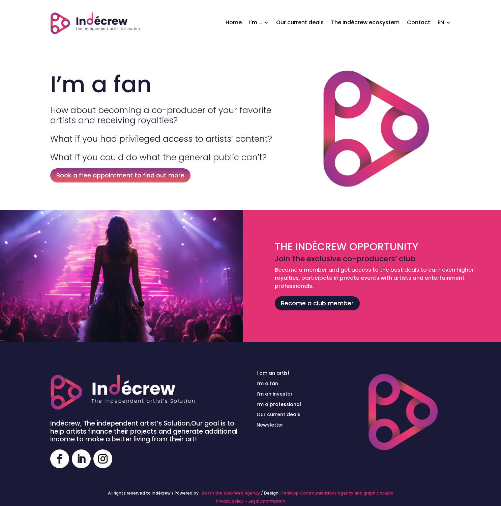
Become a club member (317, 303)
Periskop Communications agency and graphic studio (337, 493)
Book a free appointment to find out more (120, 175)
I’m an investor (275, 394)
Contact (418, 22)
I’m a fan (267, 383)
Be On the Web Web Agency (231, 493)
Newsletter (270, 424)
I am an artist (273, 373)
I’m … (255, 22)
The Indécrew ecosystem (365, 22)
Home (234, 22)
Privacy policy (230, 501)
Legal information (266, 501)
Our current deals (300, 22)
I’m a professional (279, 404)
